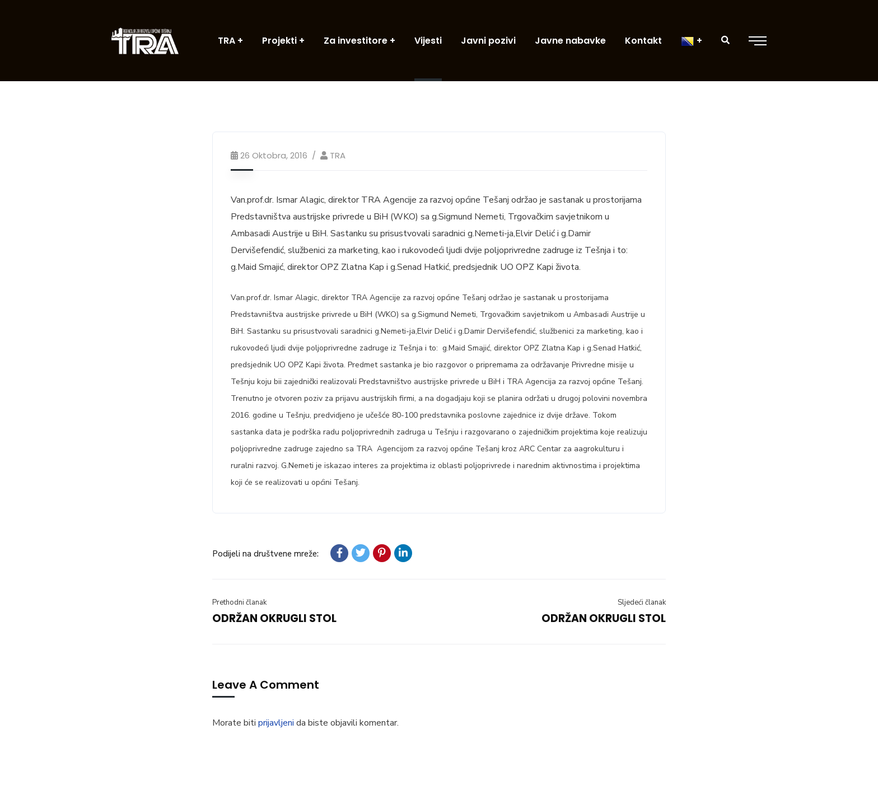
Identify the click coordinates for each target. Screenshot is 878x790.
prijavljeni (276, 723)
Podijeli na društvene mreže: (265, 553)
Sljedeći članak (642, 602)
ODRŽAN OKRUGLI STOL (274, 618)
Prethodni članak (239, 602)
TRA (337, 155)
